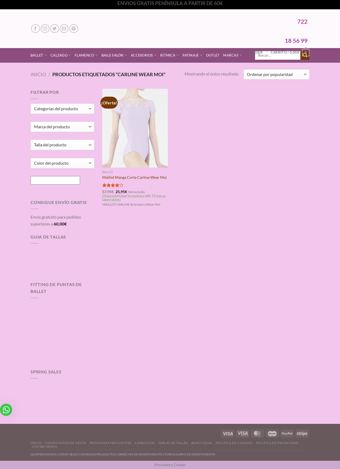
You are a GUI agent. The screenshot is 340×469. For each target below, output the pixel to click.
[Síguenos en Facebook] (35, 28)
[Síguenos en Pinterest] (73, 28)
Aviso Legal (201, 443)
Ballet (39, 55)
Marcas (232, 55)
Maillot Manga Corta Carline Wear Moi (134, 177)
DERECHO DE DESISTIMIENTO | (141, 454)
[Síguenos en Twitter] (54, 28)
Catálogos (145, 443)
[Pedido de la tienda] (276, 74)
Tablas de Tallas (173, 443)
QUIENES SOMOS (43, 454)
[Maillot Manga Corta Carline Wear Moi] (135, 128)
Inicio (38, 74)
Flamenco (86, 55)
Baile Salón (114, 55)
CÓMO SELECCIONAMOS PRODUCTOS (87, 454)
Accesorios (143, 55)
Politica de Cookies (234, 443)
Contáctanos (44, 447)
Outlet (213, 55)
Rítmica (169, 55)
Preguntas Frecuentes (110, 443)
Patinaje (192, 55)
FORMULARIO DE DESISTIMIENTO (190, 454)
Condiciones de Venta (65, 443)
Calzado (60, 55)
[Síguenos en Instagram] (45, 28)
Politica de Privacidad (277, 443)
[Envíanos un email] (64, 28)
